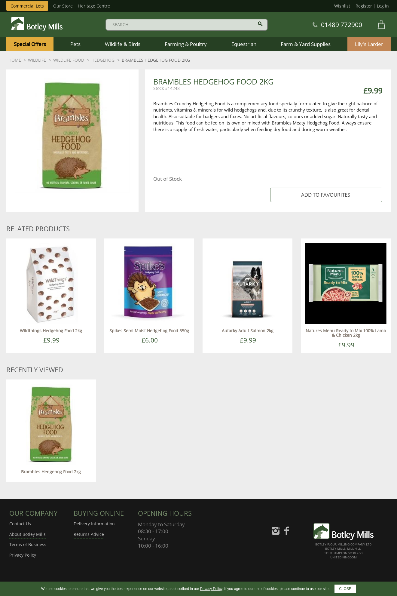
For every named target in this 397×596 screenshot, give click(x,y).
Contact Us (20, 524)
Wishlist (342, 6)
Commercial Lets (27, 6)
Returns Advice (89, 534)
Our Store (63, 6)
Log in (383, 6)
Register (364, 6)
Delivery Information (94, 524)
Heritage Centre (94, 6)
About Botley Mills (27, 534)
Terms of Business (27, 544)
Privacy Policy (22, 555)
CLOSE (345, 589)
